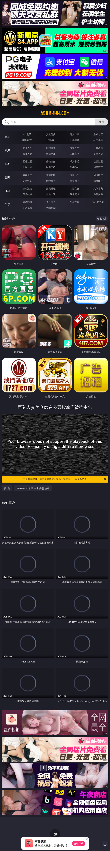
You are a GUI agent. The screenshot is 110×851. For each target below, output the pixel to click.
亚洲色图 (51, 175)
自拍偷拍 (51, 147)
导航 (7, 204)
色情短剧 (51, 207)
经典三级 (51, 167)
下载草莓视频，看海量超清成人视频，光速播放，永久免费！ (65, 479)
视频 (7, 150)
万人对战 (74, 134)
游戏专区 (98, 134)
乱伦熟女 (74, 167)
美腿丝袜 (27, 180)
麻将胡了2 (27, 140)
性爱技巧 (98, 194)
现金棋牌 (74, 140)
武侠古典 (98, 188)
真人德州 (51, 134)
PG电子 (27, 134)
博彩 (7, 137)
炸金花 (50, 140)
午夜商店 (51, 202)
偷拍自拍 (51, 161)
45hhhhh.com (55, 113)
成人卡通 (74, 161)
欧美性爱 (98, 161)
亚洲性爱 (27, 161)
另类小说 (51, 194)
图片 (7, 177)
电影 (7, 164)
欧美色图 (74, 175)
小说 (7, 191)
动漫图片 (98, 175)
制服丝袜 (27, 167)
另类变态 (98, 167)
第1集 (7, 488)
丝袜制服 (51, 153)
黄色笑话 (74, 194)
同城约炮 (27, 202)
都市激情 (27, 188)
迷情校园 (27, 194)
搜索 (101, 121)
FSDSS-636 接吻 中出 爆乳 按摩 (33, 488)
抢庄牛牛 (98, 140)
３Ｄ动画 (98, 147)
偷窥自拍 (27, 175)
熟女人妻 (27, 153)
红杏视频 (27, 207)
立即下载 (78, 843)
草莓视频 (74, 202)
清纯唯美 (51, 180)
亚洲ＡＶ (27, 147)
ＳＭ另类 (98, 153)
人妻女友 (74, 188)
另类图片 (98, 180)
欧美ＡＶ (74, 147)
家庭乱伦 (51, 188)
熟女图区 (74, 180)
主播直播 (74, 153)
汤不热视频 (98, 202)
